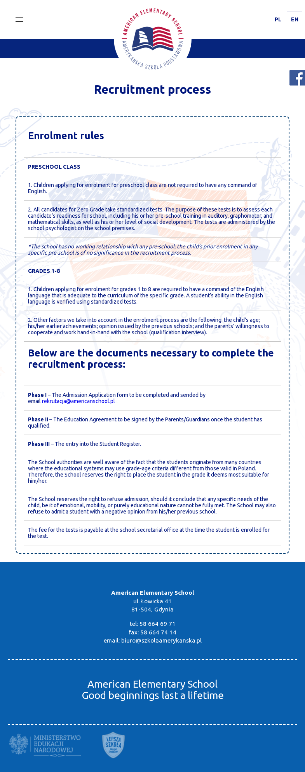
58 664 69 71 (157, 623)
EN (294, 19)
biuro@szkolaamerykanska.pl (161, 640)
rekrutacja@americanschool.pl (78, 401)
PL (278, 19)
